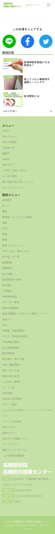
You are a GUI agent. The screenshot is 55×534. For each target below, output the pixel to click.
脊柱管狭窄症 (9, 296)
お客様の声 (8, 147)
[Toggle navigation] (48, 5)
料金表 (6, 159)
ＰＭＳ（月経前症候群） (15, 336)
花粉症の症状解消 (12, 398)
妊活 (4, 325)
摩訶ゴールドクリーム (14, 450)
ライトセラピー (11, 444)
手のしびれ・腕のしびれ (15, 251)
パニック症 (8, 387)
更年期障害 (8, 353)
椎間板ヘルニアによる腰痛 (17, 217)
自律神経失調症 (11, 342)
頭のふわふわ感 (11, 370)
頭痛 (4, 222)
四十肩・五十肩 (11, 256)
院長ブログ (8, 164)
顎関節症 (7, 268)
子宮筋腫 (7, 393)
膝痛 (4, 239)
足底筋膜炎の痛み (12, 279)
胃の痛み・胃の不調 (13, 359)
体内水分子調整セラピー (15, 438)
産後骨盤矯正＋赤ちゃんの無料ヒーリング (25, 313)
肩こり (6, 205)
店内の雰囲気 (9, 142)
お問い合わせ (33, 5)
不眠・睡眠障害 (11, 364)
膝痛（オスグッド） (13, 245)
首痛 (4, 234)
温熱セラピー (9, 432)
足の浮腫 (7, 274)
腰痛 (4, 211)
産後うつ (7, 319)
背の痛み (7, 285)
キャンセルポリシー (13, 187)
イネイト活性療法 (12, 421)
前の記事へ (11, 111)
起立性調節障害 (11, 347)
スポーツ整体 (9, 404)
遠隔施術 (7, 200)
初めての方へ (9, 136)
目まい (6, 228)
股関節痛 (7, 262)
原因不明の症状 (11, 376)
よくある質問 (9, 176)
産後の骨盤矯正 (11, 308)
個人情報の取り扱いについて (18, 182)
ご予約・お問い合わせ (14, 170)
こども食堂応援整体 (13, 455)
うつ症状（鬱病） (12, 381)
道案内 (6, 153)
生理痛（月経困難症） (14, 330)
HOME (5, 130)
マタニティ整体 (10, 302)
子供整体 (7, 291)
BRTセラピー (9, 427)
